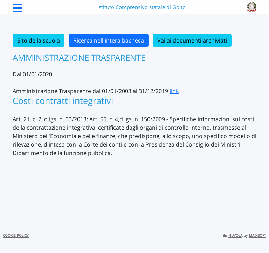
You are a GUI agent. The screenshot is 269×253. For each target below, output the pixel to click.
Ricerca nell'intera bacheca (108, 40)
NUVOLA (232, 235)
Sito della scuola (38, 40)
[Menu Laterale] (17, 10)
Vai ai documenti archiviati (192, 40)
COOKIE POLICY (16, 235)
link (174, 91)
